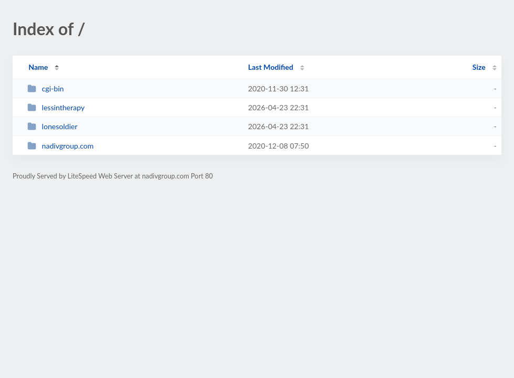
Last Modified (270, 66)
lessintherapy (56, 107)
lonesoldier (52, 126)
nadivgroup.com (60, 145)
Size (479, 66)
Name (38, 66)
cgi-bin (45, 88)
